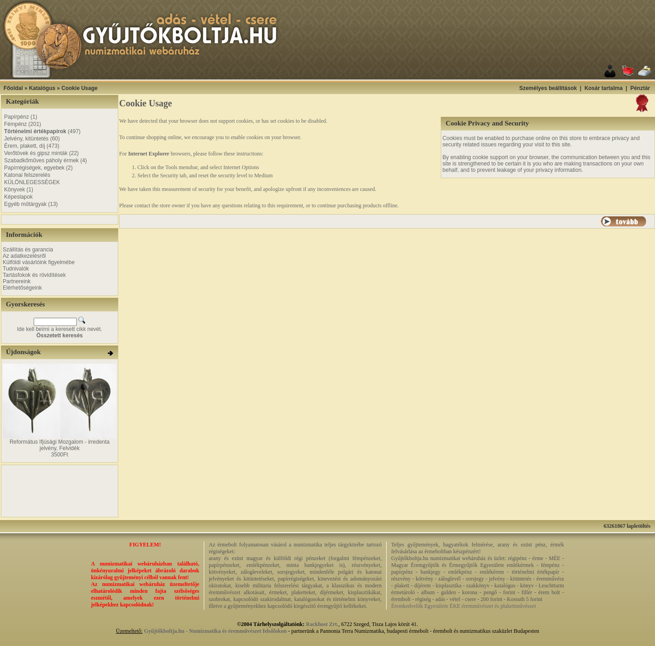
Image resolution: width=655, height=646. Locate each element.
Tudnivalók (16, 268)
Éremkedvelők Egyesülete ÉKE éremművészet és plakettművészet (463, 606)
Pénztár (640, 88)
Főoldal (13, 88)
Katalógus (42, 88)
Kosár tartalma (603, 88)
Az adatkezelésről (24, 256)
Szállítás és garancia (28, 249)
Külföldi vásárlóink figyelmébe (39, 262)
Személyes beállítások (548, 88)
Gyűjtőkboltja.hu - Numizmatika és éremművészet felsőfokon (215, 631)
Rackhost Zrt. (322, 624)
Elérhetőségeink (22, 288)
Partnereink (16, 281)
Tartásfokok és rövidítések (34, 275)
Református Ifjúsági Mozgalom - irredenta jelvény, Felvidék (60, 445)
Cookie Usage (79, 88)
